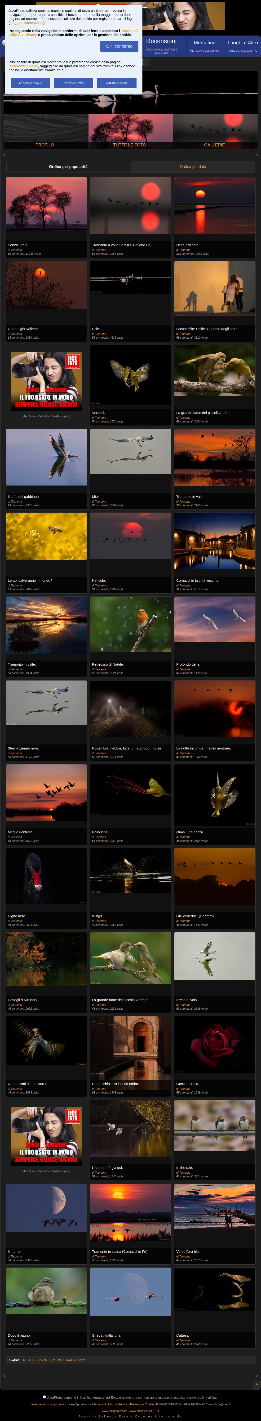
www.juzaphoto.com (114, 1411)
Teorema (16, 250)
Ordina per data (193, 167)
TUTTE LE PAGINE (34, 1360)
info (67, 416)
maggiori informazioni (27, 23)
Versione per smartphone (46, 1404)
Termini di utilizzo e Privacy (110, 1404)
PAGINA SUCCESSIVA (67, 1360)
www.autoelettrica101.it (144, 1411)
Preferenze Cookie (23, 66)
